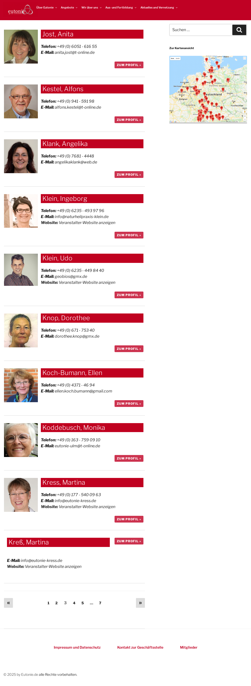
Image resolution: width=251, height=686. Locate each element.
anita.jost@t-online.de (75, 52)
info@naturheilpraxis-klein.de (82, 216)
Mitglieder (188, 647)
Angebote (69, 7)
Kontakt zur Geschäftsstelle (140, 647)
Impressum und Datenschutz (77, 647)
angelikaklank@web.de (76, 162)
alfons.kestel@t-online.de (78, 107)
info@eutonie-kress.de (75, 500)
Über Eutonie (47, 7)
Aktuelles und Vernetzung (159, 7)
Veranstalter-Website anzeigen (87, 222)
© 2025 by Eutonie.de (21, 674)
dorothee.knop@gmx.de (77, 336)
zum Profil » (129, 65)
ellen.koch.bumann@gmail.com (83, 391)
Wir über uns (91, 7)
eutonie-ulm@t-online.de (77, 446)
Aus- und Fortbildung (121, 7)
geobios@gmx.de (71, 276)
